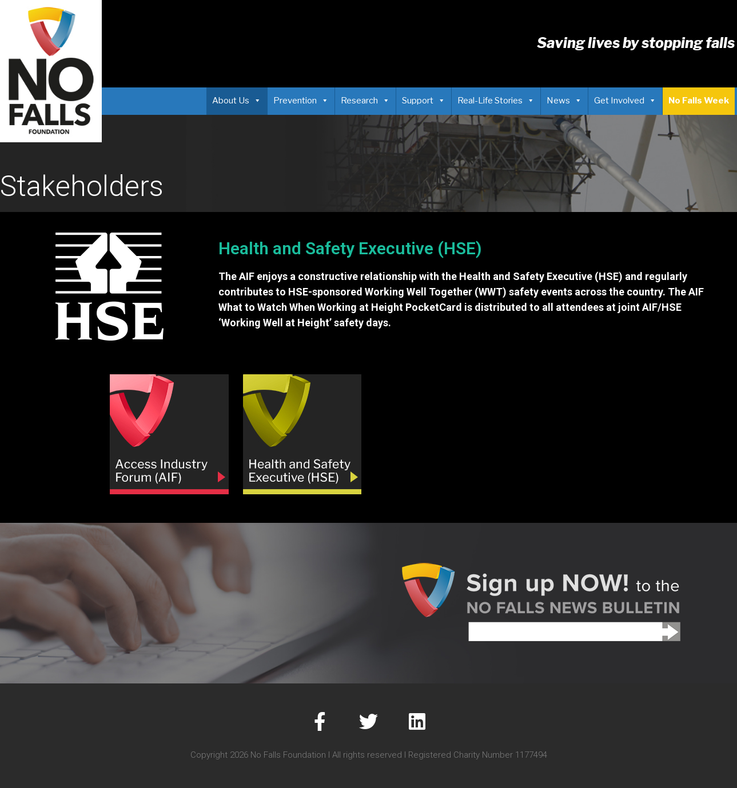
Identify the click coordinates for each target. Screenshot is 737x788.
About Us (236, 100)
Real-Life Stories (496, 100)
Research (365, 100)
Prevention (301, 100)
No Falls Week (698, 100)
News (564, 100)
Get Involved (625, 100)
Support (423, 100)
